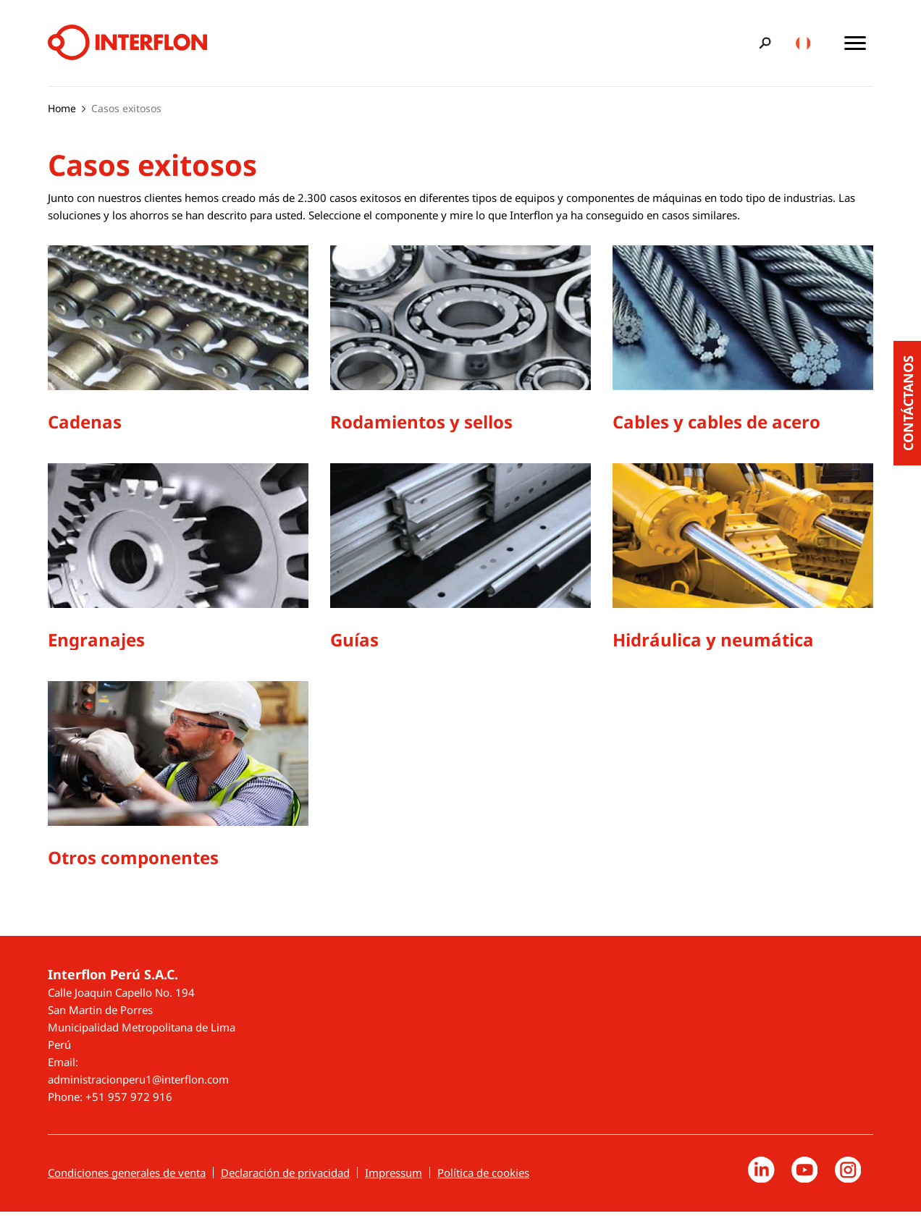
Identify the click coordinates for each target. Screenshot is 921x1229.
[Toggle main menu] (855, 43)
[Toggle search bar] (763, 43)
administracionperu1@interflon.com (138, 1093)
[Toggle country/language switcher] (803, 43)
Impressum (393, 1187)
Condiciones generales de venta (127, 1187)
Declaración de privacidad (285, 1187)
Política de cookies (483, 1187)
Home (62, 108)
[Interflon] (127, 43)
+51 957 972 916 (128, 1111)
